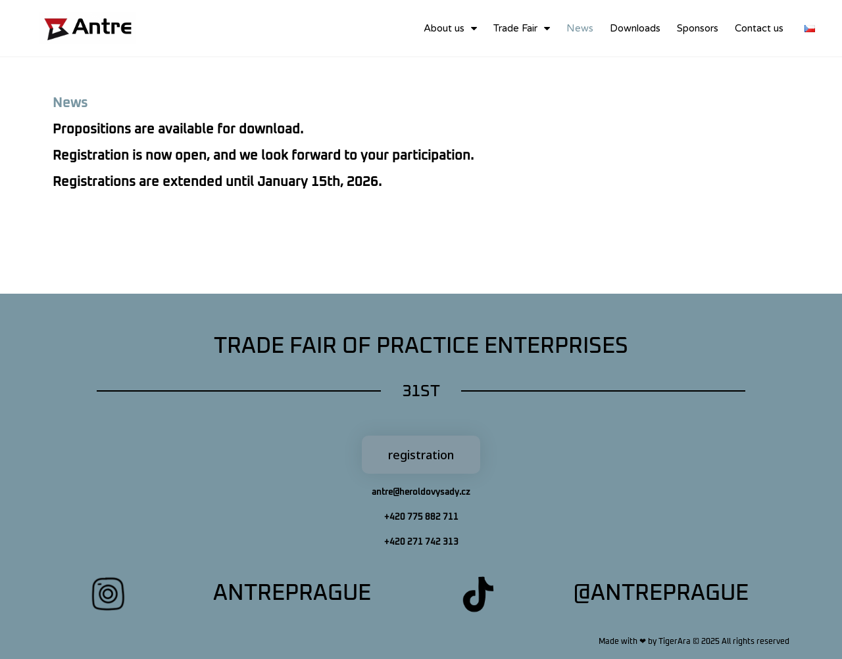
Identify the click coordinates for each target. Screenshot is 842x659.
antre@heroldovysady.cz (421, 492)
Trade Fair (521, 28)
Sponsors (697, 28)
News (579, 28)
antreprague (292, 593)
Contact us (759, 28)
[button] (421, 455)
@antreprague (661, 593)
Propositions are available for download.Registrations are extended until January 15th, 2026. (263, 156)
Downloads (635, 28)
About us (450, 28)
